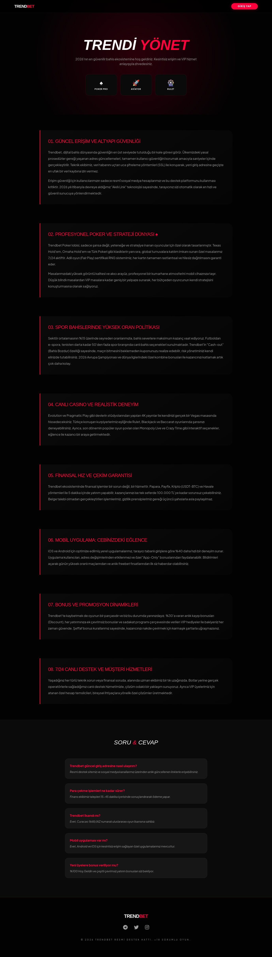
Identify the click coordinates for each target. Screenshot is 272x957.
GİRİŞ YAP (244, 6)
